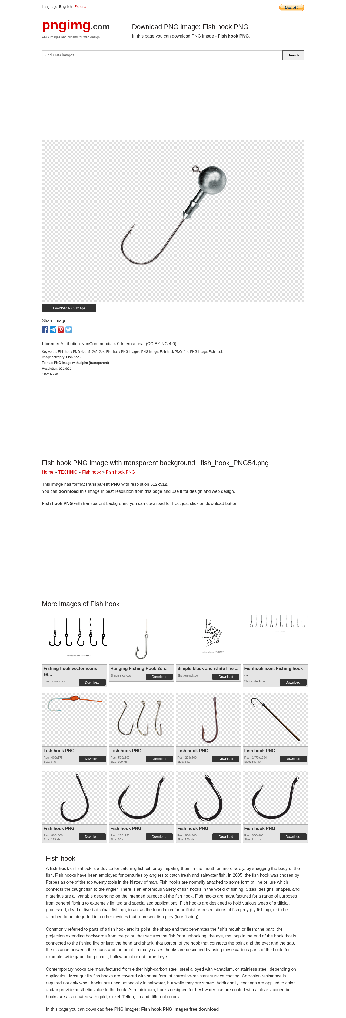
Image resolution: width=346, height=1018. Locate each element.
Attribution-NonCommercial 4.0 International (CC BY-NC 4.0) (118, 343)
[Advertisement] (173, 102)
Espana (80, 7)
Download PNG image (69, 308)
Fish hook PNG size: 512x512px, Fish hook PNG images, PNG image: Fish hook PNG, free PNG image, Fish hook (140, 352)
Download (92, 682)
